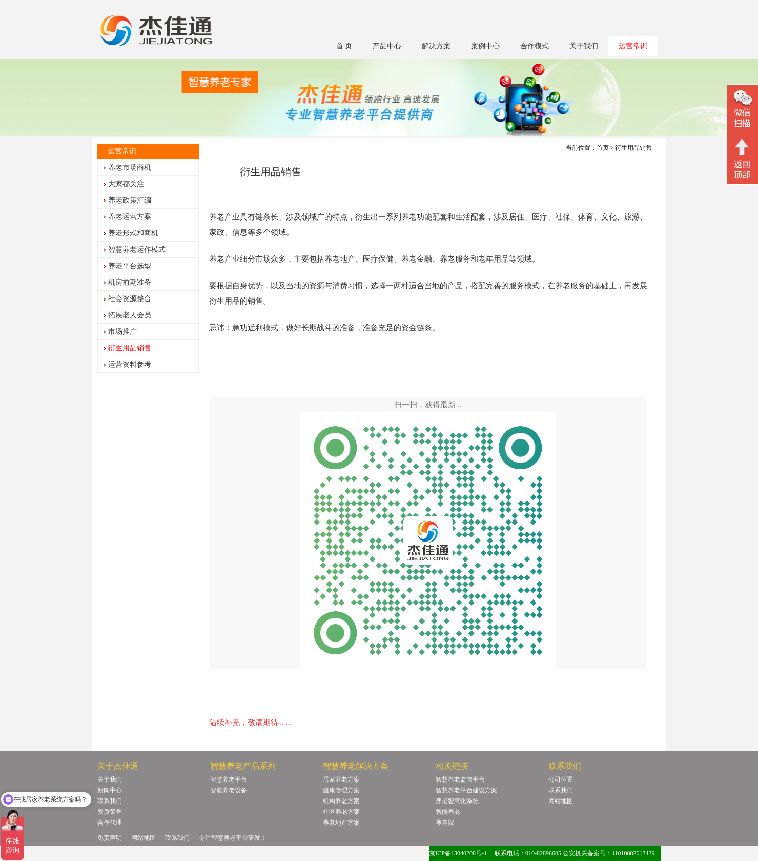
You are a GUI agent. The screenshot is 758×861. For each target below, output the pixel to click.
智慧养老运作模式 (137, 249)
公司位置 (560, 779)
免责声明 (109, 838)
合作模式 (534, 46)
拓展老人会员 (129, 315)
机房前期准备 (129, 282)
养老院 (445, 822)
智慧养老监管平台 (460, 779)
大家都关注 (126, 184)
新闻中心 (109, 790)
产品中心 (387, 46)
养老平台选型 (129, 266)
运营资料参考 (129, 364)
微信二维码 (742, 108)
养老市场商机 (129, 167)
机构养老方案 (341, 801)
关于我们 (583, 46)
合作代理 (109, 822)
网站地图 (560, 801)
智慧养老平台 (228, 779)
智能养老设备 (228, 790)
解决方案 (436, 46)
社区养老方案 (341, 811)
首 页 (344, 46)
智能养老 (448, 811)
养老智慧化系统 (457, 801)
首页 (603, 147)
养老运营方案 (129, 217)
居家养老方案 (341, 779)
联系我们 (109, 801)
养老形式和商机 (133, 233)
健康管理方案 (341, 790)
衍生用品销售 (129, 348)
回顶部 (742, 158)
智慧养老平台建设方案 (466, 790)
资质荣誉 (109, 811)
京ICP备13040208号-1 (458, 853)
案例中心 (485, 46)
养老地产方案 (341, 822)
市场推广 (122, 331)
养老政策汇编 (129, 200)
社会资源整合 (129, 299)
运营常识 (633, 46)
